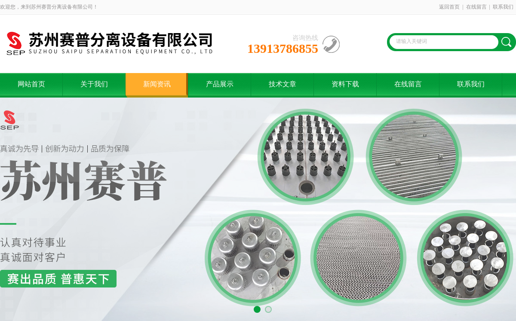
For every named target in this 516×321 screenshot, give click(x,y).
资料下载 (345, 84)
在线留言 (476, 7)
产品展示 (219, 84)
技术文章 (282, 84)
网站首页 (31, 84)
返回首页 (449, 7)
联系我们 (503, 7)
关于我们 (94, 84)
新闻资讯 (157, 84)
